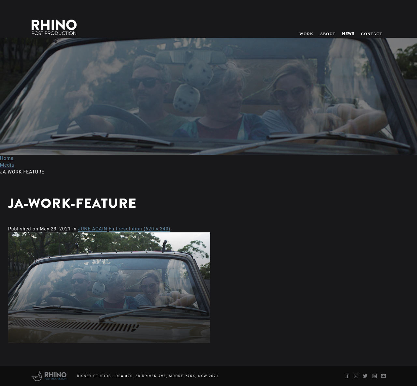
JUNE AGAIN (93, 228)
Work (306, 34)
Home (7, 158)
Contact (371, 34)
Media (7, 165)
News (348, 34)
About (328, 34)
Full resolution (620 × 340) (139, 228)
